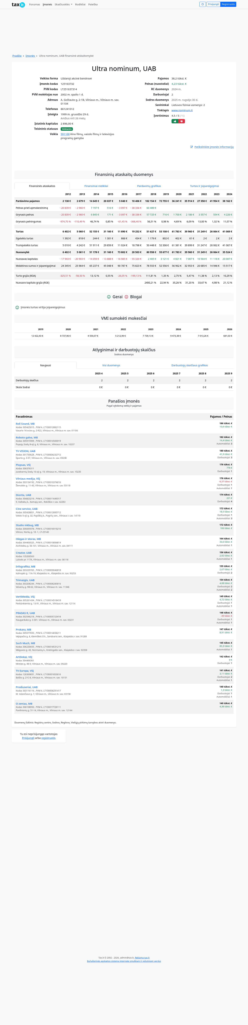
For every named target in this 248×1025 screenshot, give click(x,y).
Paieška (93, 4)
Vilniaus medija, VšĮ (28, 538)
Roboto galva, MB (27, 497)
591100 (65, 134)
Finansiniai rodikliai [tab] (96, 245)
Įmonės (47, 4)
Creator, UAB (24, 612)
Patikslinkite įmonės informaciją (212, 147)
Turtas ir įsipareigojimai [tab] (204, 245)
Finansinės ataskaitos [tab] (42, 245)
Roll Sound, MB (25, 483)
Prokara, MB (23, 689)
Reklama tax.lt (142, 1017)
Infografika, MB (25, 626)
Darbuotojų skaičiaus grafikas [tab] (190, 424)
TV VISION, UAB (25, 510)
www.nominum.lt (182, 110)
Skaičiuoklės (62, 4)
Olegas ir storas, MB (28, 598)
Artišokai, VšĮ (24, 716)
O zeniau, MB (24, 763)
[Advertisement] (124, 217)
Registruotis (228, 4)
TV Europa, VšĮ (25, 730)
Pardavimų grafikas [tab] (149, 245)
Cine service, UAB (27, 568)
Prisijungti (213, 4)
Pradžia (17, 55)
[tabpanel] (124, 299)
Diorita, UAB (23, 554)
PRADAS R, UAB (25, 672)
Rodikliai (80, 4)
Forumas (34, 4)
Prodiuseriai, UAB (27, 746)
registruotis (48, 797)
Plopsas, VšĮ (23, 524)
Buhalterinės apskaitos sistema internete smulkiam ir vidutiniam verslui (124, 1020)
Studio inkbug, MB (27, 584)
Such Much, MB (25, 702)
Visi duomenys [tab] (111, 424)
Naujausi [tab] (45, 424)
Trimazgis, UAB (25, 639)
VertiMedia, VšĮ (25, 656)
